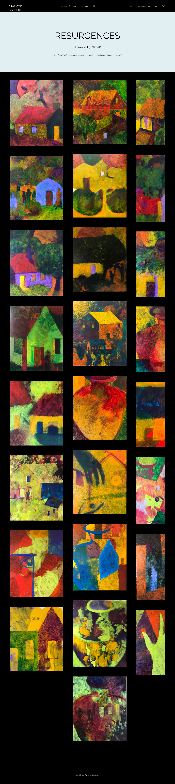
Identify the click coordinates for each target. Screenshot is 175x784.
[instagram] (94, 6)
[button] (96, 5)
